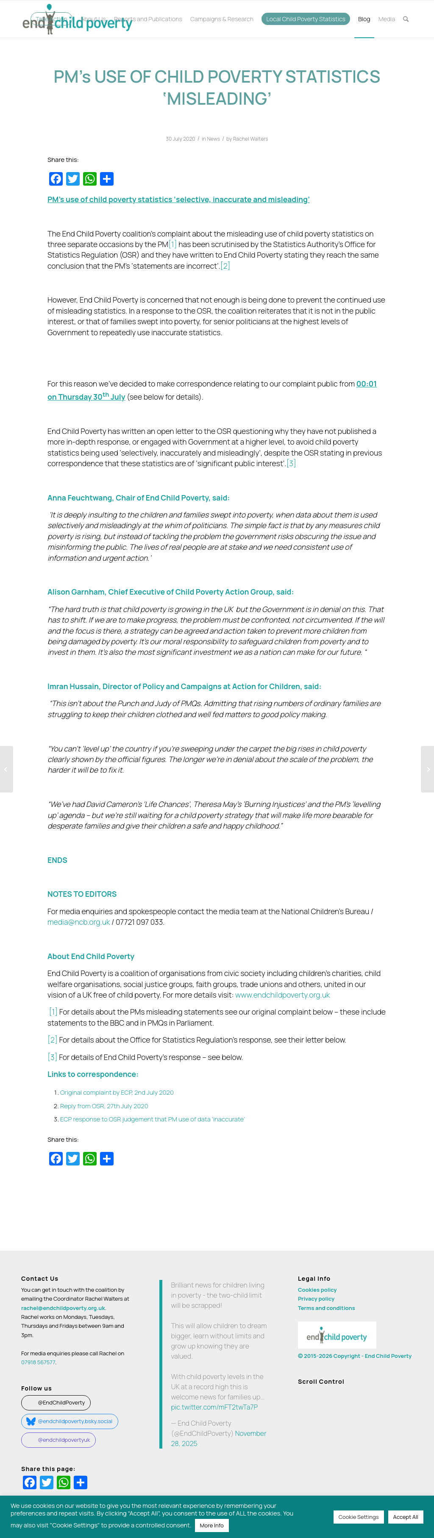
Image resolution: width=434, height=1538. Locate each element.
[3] (291, 463)
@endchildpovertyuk (64, 1439)
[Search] (406, 19)
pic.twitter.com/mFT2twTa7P (214, 1407)
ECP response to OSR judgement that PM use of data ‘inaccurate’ (152, 1119)
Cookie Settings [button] (359, 1517)
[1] (172, 244)
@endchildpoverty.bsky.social (75, 1421)
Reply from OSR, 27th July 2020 (104, 1105)
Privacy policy (316, 1298)
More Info (212, 1525)
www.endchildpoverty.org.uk (282, 995)
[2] (225, 266)
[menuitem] (51, 19)
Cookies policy (317, 1289)
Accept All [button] (405, 1517)
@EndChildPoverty (61, 1402)
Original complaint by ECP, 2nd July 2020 (117, 1092)
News (213, 138)
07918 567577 (38, 1362)
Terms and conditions (326, 1308)
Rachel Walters (250, 138)
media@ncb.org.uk (78, 922)
